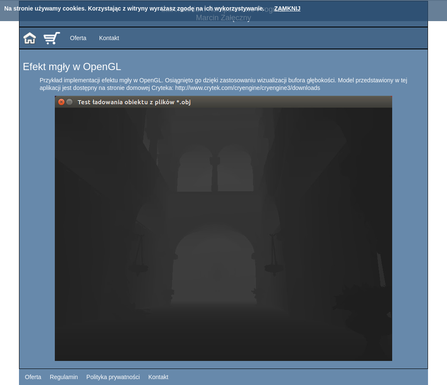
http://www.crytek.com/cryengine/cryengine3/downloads (247, 87)
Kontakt (109, 38)
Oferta (78, 38)
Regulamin (64, 377)
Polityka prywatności (113, 377)
